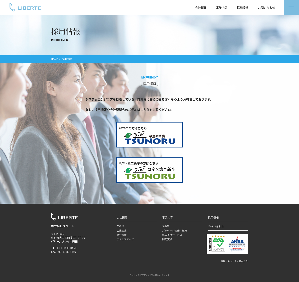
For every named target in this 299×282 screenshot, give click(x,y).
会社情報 (122, 235)
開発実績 (167, 239)
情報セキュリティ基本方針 (234, 261)
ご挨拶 (120, 226)
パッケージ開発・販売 (174, 230)
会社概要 (201, 8)
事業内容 (221, 8)
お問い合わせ (266, 8)
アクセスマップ (125, 239)
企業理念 (122, 230)
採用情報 (242, 8)
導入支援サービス (172, 235)
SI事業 (165, 226)
